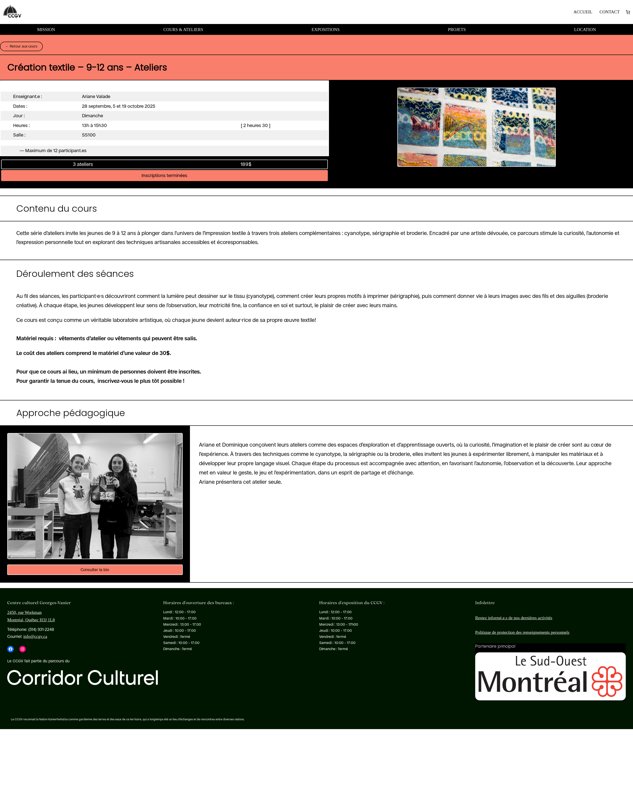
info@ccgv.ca (35, 636)
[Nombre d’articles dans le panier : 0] (628, 12)
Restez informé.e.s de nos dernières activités (513, 617)
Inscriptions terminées (164, 175)
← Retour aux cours (21, 46)
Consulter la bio (95, 569)
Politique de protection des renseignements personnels (522, 632)
